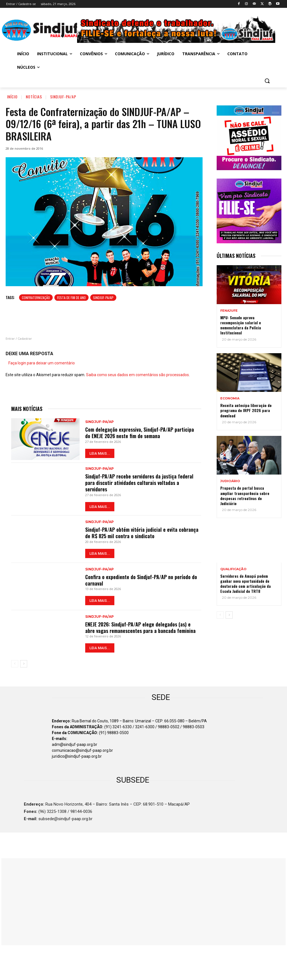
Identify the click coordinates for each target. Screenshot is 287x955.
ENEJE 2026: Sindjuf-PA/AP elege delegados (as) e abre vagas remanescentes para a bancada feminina (140, 627)
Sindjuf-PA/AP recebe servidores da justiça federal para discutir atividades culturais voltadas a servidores (139, 483)
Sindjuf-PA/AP (63, 97)
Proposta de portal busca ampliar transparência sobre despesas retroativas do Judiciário (244, 495)
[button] (267, 80)
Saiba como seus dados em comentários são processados (137, 375)
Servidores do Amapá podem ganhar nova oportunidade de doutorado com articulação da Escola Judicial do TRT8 (245, 583)
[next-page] (23, 663)
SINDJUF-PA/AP (103, 297)
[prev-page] (14, 663)
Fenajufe (229, 310)
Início (12, 97)
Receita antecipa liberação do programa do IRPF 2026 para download (246, 410)
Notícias (34, 97)
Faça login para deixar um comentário (41, 363)
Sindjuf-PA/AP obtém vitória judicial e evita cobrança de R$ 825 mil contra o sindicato (141, 533)
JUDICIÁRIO (230, 481)
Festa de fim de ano (71, 297)
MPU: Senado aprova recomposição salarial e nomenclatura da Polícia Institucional (240, 325)
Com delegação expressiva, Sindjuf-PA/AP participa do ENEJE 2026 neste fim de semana (139, 433)
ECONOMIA (229, 398)
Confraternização (36, 297)
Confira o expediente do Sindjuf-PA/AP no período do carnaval (141, 580)
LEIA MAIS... (99, 453)
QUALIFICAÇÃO (233, 569)
